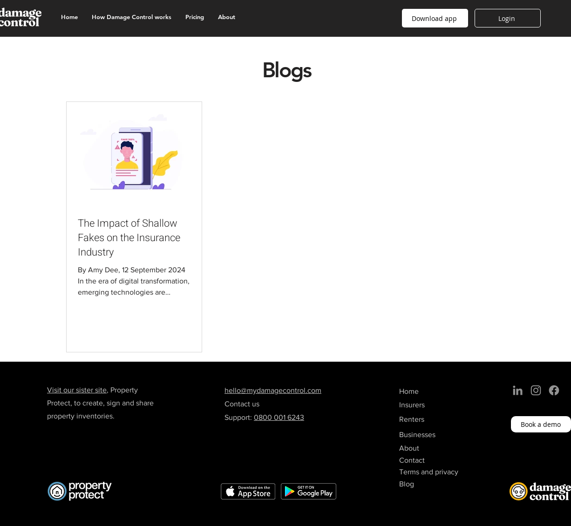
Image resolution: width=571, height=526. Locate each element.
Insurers (412, 405)
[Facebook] (554, 390)
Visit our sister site (77, 390)
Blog (406, 484)
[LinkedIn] (517, 390)
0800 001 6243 (279, 417)
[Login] (508, 18)
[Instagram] (536, 390)
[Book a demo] (541, 424)
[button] (435, 18)
